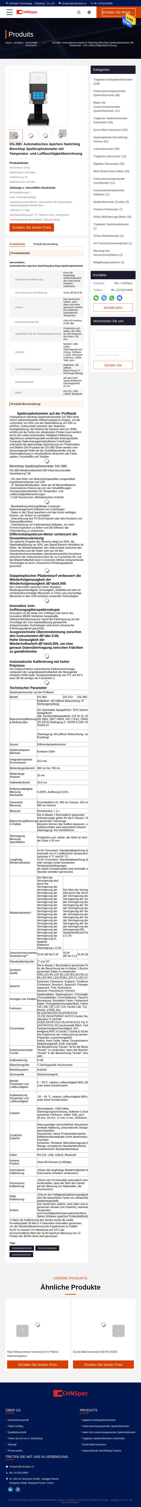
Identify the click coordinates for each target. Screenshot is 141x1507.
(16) (111, 171)
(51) (110, 139)
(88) (109, 93)
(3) (108, 262)
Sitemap (12, 1444)
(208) (112, 81)
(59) (110, 120)
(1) (111, 226)
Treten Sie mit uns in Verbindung (25, 1438)
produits (18, 42)
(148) (110, 129)
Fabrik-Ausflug (15, 1426)
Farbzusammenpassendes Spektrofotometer (105, 1426)
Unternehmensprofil (18, 1420)
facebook (17, 1489)
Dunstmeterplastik (47, 1248)
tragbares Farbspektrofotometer (99, 1420)
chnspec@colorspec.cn (72, 3)
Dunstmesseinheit (21, 1254)
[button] (63, 133)
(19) (112, 216)
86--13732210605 (101, 3)
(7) (107, 209)
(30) (108, 163)
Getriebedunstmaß (22, 1248)
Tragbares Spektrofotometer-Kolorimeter (103, 1438)
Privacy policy (15, 1450)
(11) (109, 180)
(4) (108, 235)
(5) (111, 201)
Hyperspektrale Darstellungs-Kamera (101, 1450)
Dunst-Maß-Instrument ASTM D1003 (95, 1351)
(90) (106, 148)
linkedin (10, 1489)
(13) (109, 156)
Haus (8, 42)
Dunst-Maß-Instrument (31, 44)
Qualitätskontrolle (17, 1432)
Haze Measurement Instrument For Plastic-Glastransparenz (33, 1353)
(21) (106, 106)
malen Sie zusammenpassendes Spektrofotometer (109, 1432)
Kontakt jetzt (113, 307)
